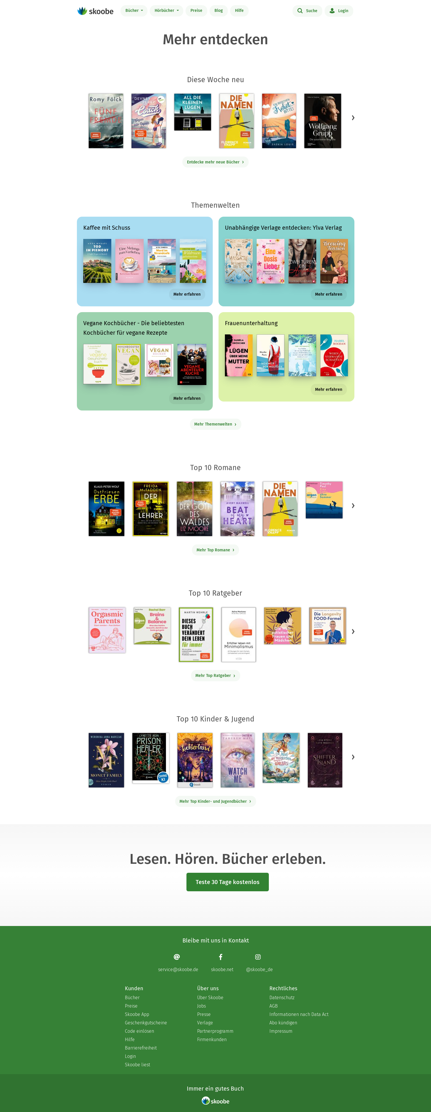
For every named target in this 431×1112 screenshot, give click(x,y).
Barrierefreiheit (141, 1048)
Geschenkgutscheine (146, 1023)
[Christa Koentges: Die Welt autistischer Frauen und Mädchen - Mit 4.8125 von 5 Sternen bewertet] (282, 626)
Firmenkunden (212, 1039)
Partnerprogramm (215, 1031)
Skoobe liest (137, 1064)
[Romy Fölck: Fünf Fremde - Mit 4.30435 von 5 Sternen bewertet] (106, 120)
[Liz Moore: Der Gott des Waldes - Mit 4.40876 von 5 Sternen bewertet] (194, 508)
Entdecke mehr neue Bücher (215, 162)
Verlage (205, 1023)
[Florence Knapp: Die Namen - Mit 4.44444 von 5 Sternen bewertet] (237, 120)
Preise (196, 10)
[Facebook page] (222, 963)
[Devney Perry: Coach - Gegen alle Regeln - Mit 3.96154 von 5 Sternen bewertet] (149, 120)
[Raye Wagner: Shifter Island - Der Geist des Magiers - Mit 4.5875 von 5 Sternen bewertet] (325, 760)
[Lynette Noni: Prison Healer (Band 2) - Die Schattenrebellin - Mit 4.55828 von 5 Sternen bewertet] (151, 758)
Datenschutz (282, 997)
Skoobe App (137, 1014)
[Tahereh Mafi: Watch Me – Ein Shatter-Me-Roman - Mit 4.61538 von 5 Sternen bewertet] (237, 760)
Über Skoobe (210, 997)
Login (339, 10)
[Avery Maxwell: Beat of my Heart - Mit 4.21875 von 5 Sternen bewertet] (237, 508)
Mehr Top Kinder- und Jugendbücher (215, 801)
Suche (307, 10)
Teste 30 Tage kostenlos (228, 882)
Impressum (281, 1031)
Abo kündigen (283, 1023)
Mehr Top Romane (216, 550)
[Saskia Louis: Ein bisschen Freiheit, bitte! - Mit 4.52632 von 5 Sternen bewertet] (279, 120)
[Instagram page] (259, 963)
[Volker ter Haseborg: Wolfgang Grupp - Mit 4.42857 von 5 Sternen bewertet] (322, 120)
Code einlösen (139, 1031)
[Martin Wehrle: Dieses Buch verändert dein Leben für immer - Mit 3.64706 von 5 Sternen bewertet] (196, 634)
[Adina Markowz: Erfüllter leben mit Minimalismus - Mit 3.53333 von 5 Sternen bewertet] (238, 634)
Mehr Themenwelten (215, 424)
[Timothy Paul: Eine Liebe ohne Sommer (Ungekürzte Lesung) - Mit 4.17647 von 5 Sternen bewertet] (324, 500)
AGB (273, 1006)
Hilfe (239, 10)
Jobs (201, 1006)
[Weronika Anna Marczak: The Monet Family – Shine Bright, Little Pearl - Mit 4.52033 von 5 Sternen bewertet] (106, 760)
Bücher (132, 10)
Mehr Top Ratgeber (215, 675)
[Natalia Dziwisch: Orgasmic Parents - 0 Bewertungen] (107, 630)
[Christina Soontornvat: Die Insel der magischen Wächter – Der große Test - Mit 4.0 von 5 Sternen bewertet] (281, 758)
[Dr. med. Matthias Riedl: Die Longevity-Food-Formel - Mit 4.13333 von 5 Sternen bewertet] (327, 626)
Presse (204, 1014)
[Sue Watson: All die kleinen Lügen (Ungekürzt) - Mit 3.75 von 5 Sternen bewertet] (192, 112)
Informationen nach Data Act (298, 1014)
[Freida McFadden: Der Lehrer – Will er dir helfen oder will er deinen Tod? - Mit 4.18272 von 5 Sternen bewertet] (150, 508)
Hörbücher (165, 10)
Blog (218, 10)
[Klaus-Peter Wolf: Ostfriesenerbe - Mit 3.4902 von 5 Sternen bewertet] (106, 508)
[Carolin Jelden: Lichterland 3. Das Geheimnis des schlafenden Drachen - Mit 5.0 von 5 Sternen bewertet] (195, 760)
